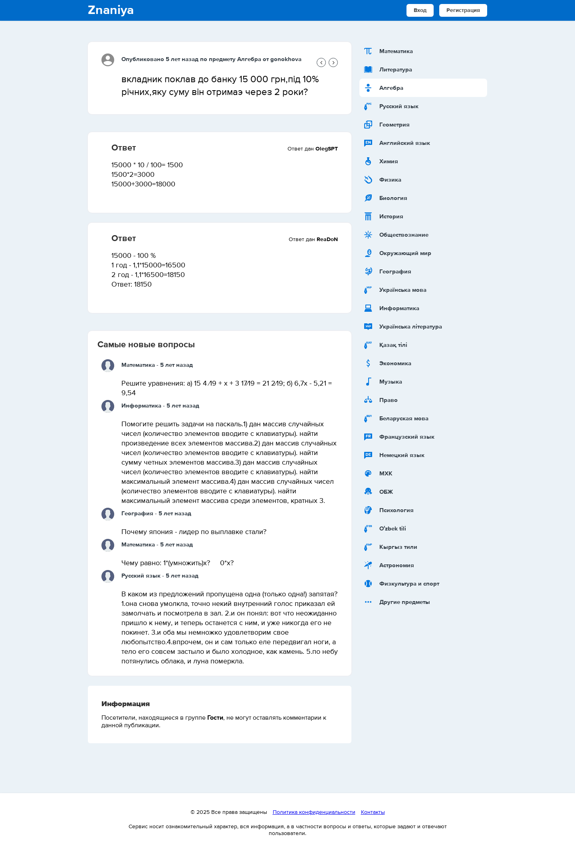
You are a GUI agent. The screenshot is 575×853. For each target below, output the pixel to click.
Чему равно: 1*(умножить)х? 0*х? (177, 563)
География (137, 514)
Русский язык (141, 576)
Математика (138, 365)
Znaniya (111, 10)
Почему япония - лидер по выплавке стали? (193, 532)
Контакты (373, 812)
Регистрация (463, 10)
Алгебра (249, 59)
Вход (420, 10)
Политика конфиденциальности (314, 812)
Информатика (141, 406)
